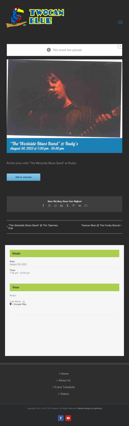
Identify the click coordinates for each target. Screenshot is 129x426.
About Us (65, 380)
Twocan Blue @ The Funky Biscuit (100, 225)
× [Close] (120, 46)
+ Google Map (19, 304)
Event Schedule (65, 387)
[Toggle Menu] (121, 22)
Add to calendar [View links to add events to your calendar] (23, 177)
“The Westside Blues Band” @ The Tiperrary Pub (33, 227)
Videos (64, 394)
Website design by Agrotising (90, 408)
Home (65, 373)
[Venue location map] (64, 325)
